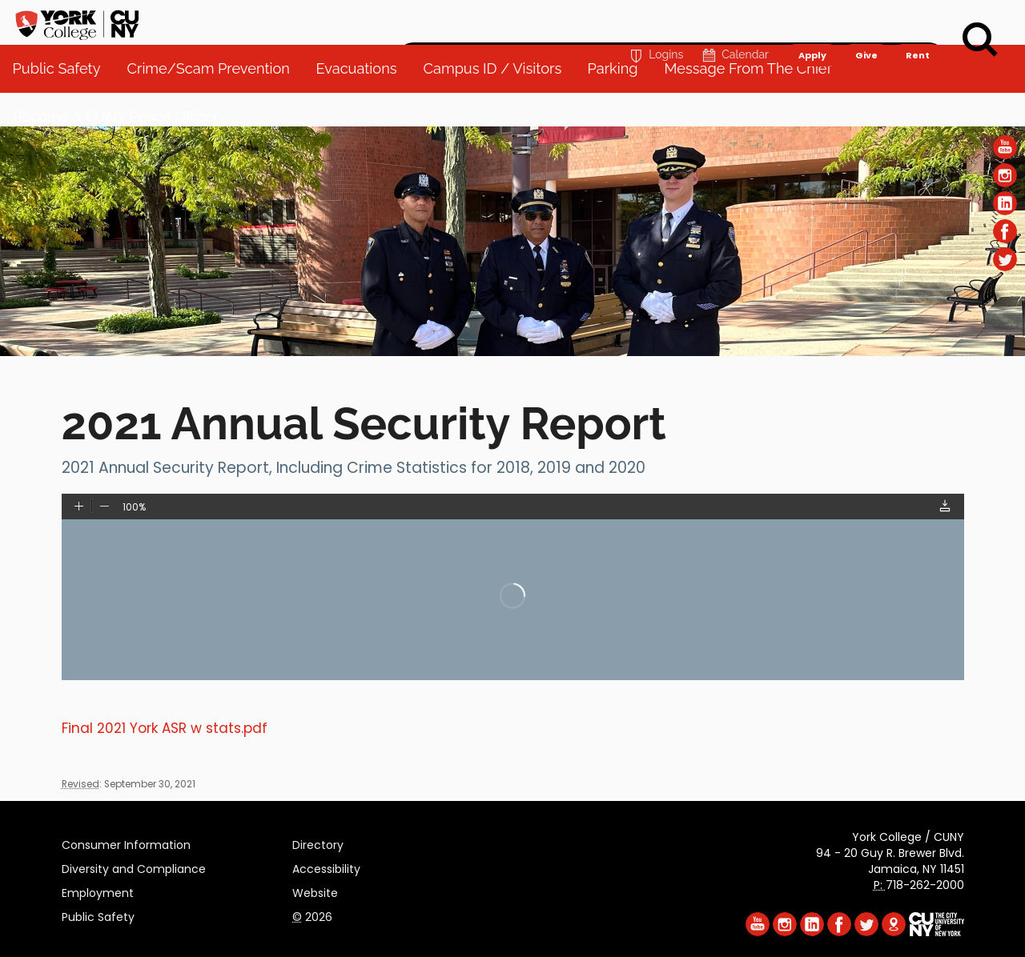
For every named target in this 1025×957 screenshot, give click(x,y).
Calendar (734, 21)
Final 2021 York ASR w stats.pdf (164, 728)
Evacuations (363, 103)
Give (865, 20)
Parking (619, 103)
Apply (812, 20)
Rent (918, 20)
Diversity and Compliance (134, 866)
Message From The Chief (754, 103)
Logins (654, 21)
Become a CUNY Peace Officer (123, 151)
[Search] (980, 40)
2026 (312, 914)
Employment (98, 890)
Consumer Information (126, 842)
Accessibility (326, 866)
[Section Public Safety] (512, 352)
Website (315, 890)
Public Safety (98, 914)
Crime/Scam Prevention (215, 103)
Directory (318, 842)
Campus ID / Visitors (499, 103)
